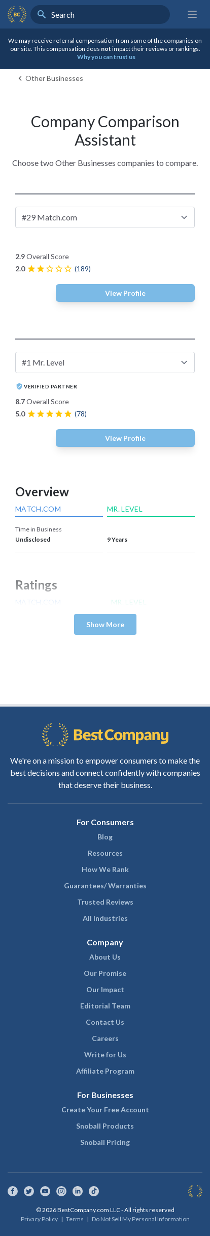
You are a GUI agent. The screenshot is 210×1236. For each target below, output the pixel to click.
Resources (105, 853)
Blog (105, 836)
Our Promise (105, 973)
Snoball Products (105, 1125)
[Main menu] (192, 14)
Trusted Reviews (105, 901)
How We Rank (105, 869)
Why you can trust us (106, 57)
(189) (83, 268)
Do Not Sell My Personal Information (141, 1219)
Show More (105, 624)
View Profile (125, 293)
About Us (105, 956)
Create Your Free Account (105, 1109)
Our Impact (105, 989)
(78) (81, 413)
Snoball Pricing (105, 1142)
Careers (105, 1038)
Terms (75, 1219)
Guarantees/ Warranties (105, 885)
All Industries (105, 918)
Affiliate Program (105, 1070)
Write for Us (105, 1054)
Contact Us (105, 1022)
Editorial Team (105, 1005)
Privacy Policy (39, 1219)
